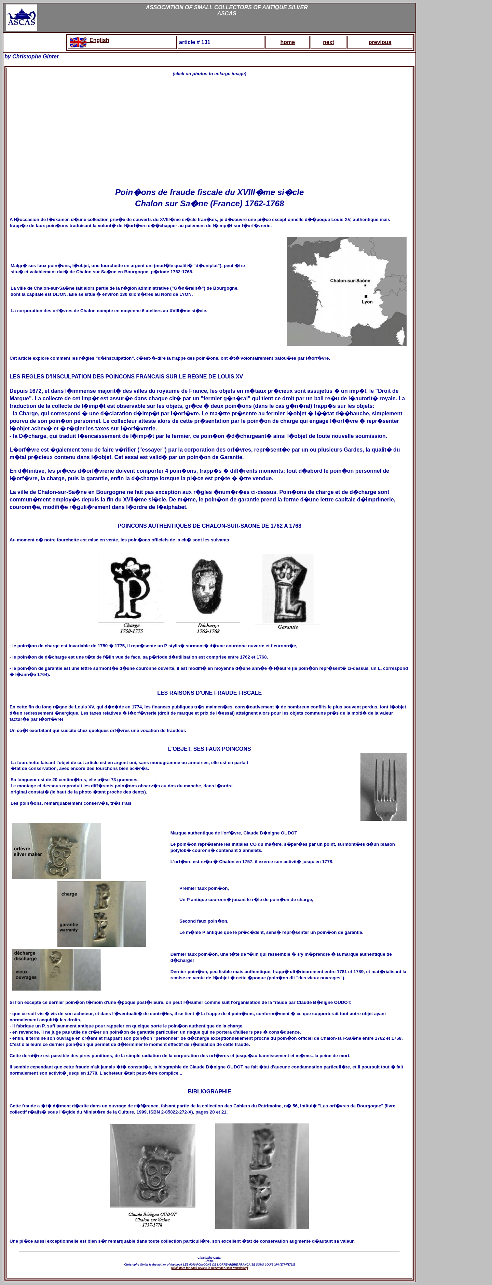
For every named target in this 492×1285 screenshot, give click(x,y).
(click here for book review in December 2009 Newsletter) (209, 1268)
